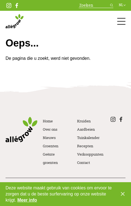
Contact (83, 162)
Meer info (27, 200)
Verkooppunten (90, 154)
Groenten (50, 145)
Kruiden (84, 121)
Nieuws (49, 137)
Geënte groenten (50, 158)
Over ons (50, 129)
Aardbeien (86, 129)
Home (48, 121)
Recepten (85, 145)
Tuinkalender (88, 137)
